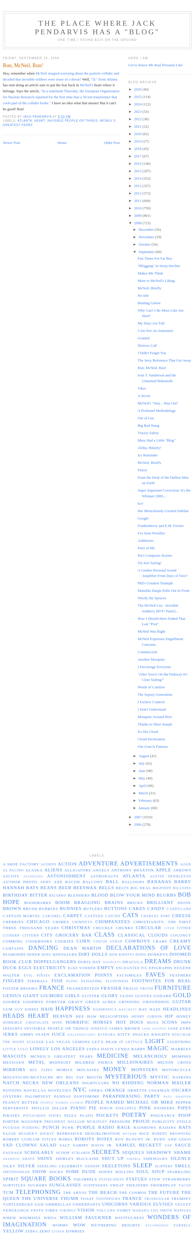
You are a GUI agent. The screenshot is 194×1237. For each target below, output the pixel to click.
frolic (131, 988)
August (144, 756)
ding (46, 955)
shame (182, 1152)
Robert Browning (171, 1134)
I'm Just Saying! (149, 563)
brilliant (160, 902)
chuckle (103, 928)
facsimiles (129, 975)
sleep (142, 1165)
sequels (133, 1152)
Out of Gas (146, 418)
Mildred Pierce (94, 1062)
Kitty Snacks (133, 1034)
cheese (181, 915)
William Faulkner (86, 1217)
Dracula (132, 962)
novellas (34, 1090)
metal (36, 1062)
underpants (87, 1204)
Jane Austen (154, 1028)
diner (33, 954)
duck (10, 967)
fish (57, 980)
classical (132, 935)
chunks (124, 928)
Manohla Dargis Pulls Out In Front (163, 590)
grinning (129, 1002)
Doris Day (89, 962)
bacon (72, 882)
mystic (159, 1076)
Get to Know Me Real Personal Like (155, 65)
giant (31, 995)
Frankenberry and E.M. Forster (160, 526)
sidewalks (155, 1158)
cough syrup (107, 941)
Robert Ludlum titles (29, 1139)
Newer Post (11, 143)
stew (155, 1179)
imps (186, 1022)
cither (184, 928)
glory (109, 995)
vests (37, 1210)
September (147, 252)
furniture (173, 987)
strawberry (177, 1179)
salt (65, 1145)
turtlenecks (18, 1204)
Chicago (38, 921)
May (142, 778)
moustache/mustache (28, 1077)
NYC (80, 1089)
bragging (87, 902)
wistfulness (129, 1218)
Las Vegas (58, 1042)
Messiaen (13, 1062)
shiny (45, 1158)
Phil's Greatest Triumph (155, 583)
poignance (162, 1115)
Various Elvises (151, 1204)
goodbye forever (44, 1002)
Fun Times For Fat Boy (155, 258)
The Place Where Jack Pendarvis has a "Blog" (97, 27)
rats (185, 1127)
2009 (138, 215)
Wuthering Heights (115, 1225)
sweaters (137, 1185)
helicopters (114, 1016)
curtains (13, 948)
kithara (107, 1034)
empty (105, 967)
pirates (11, 1115)
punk (68, 1127)
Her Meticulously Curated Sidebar (163, 511)
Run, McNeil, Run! (152, 368)
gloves (143, 996)
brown (12, 908)
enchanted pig (132, 968)
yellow (13, 1230)
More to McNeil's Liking (156, 280)
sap (168, 1145)
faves (155, 974)
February (146, 800)
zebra (31, 1231)
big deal (141, 888)
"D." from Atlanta (104, 79)
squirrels (85, 1179)
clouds (158, 935)
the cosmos (133, 1192)
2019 (138, 141)
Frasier (111, 988)
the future (163, 1192)
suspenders (95, 1185)
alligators (77, 870)
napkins (182, 1077)
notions (12, 1090)
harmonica (105, 1009)
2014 (138, 178)
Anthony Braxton (132, 870)
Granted (143, 338)
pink (145, 1107)
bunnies (71, 908)
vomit (124, 1210)
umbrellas (58, 1204)
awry (45, 882)
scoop (63, 1152)
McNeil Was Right (151, 631)
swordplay (163, 1185)
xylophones (157, 1225)
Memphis (181, 1056)
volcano (105, 1210)
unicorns (115, 1204)
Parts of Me (146, 548)
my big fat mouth (79, 1077)
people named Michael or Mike (129, 1102)
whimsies (30, 1218)
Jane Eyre (179, 1028)
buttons (115, 908)
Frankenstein (83, 988)
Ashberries (145, 540)
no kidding (128, 1082)
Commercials (147, 652)
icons (169, 1022)
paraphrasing (122, 1096)
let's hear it (108, 1042)
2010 (138, 208)
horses (103, 1022)
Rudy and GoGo (172, 1139)
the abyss (75, 1192)
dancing (43, 947)
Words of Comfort (151, 687)
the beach (102, 1192)
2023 (138, 111)
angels (100, 870)
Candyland (179, 909)
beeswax (85, 887)
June (142, 771)
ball (112, 881)
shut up (113, 1158)
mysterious (126, 1076)
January (145, 808)
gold (182, 995)
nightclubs (95, 1083)
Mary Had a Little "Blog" (156, 440)
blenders (79, 895)
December (147, 229)
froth (146, 989)
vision (86, 1210)
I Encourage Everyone (154, 667)
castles (94, 916)
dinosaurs (65, 954)
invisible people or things (72, 120)
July (142, 763)
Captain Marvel (22, 916)
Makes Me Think (150, 273)
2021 (138, 126)
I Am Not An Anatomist (155, 330)
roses (105, 1138)
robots (84, 1138)
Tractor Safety (148, 433)
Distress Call (147, 345)
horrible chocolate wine (32, 1023)
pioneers (164, 1108)
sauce (183, 1144)
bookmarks (37, 903)
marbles (181, 1049)
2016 (138, 163)
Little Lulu (15, 1049)
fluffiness (117, 981)
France (52, 987)
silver (26, 1165)
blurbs (166, 895)
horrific (78, 1022)
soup (158, 1171)
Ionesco (99, 1029)
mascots (15, 1056)
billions (182, 888)
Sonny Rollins (116, 1172)
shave (28, 1159)
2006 (138, 824)
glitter (91, 996)
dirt (84, 954)
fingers (13, 980)
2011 (138, 201)
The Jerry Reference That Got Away (164, 360)
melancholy (150, 1056)
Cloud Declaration (151, 739)
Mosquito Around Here (155, 717)
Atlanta (24, 120)
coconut (181, 935)
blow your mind (132, 895)
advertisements (149, 863)
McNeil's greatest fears (62, 1056)
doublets (112, 962)
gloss (127, 996)
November (147, 237)
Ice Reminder (147, 455)
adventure (98, 863)
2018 (138, 149)
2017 (138, 156)
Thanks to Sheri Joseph (155, 724)
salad (48, 1144)
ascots (11, 876)
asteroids (33, 876)
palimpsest (38, 1096)
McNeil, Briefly (149, 288)
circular (148, 927)
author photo (20, 882)
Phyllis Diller (50, 1108)
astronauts (104, 876)
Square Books (46, 1178)
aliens (53, 869)
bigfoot (162, 888)
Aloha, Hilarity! (149, 448)
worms (60, 1225)
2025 (138, 97)
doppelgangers (55, 961)
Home (62, 143)
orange (115, 1090)
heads (14, 1015)
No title (143, 295)
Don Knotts (121, 955)
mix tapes (41, 1070)
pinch (106, 1108)
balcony (93, 882)
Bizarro (57, 895)
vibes (51, 1210)
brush (30, 909)
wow (79, 1224)
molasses (88, 1070)
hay (143, 1009)
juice (59, 1034)
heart (39, 120)
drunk (182, 961)
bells (106, 887)
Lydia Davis (100, 1049)
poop (184, 1115)
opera (96, 1090)
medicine (113, 1055)
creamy (180, 941)
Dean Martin (82, 948)
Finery (142, 470)
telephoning (38, 1191)
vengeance (16, 1210)
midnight (60, 1062)
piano (78, 1107)
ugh (39, 1204)
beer (65, 887)
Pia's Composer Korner (155, 555)
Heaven (63, 1016)
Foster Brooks (20, 988)
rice (144, 1133)
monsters (144, 1069)
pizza (70, 1115)
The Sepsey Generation (155, 694)
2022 (138, 119)
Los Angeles (68, 1048)
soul (142, 1171)
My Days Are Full (151, 323)
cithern (11, 935)
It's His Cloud (148, 731)
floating (91, 981)
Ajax (185, 864)
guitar (181, 1001)
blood (99, 895)
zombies (75, 1231)
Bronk (184, 903)
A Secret (144, 396)
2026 (138, 89)
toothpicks (108, 1199)
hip (169, 1016)
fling (72, 981)
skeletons (116, 1165)
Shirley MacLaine (77, 1158)
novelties (59, 1090)
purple (86, 1127)
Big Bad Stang (148, 425)
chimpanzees (112, 921)
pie (93, 1107)
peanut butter (20, 1102)
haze (155, 1009)
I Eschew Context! (151, 702)
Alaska (34, 870)
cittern (30, 935)
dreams (157, 961)
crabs (160, 941)
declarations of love (148, 947)
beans (49, 887)
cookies (64, 941)
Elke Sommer (82, 968)
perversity (16, 1108)
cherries (13, 922)
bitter (38, 895)
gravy (75, 1002)
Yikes (142, 388)
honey (183, 1016)
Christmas (76, 927)
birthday (15, 895)
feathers (180, 975)
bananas (159, 881)
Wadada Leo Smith (152, 1210)
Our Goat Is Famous (153, 746)
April (143, 785)
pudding (31, 1128)
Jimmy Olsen (34, 1034)
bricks (135, 903)
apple (163, 869)
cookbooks (39, 941)
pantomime (87, 1096)
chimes (61, 922)
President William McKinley (75, 1122)
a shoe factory (21, 864)
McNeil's (86, 85)
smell (183, 1165)
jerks (10, 1034)
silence (180, 1158)
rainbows (145, 1127)
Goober (11, 1002)
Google (143, 518)
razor (9, 1134)
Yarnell (182, 1225)
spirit (11, 1178)
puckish (11, 1128)
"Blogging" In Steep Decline (159, 266)
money (115, 1069)
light (155, 1041)
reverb (130, 1133)
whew (9, 1218)
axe (58, 882)
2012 (138, 193)
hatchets (128, 1009)
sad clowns (20, 1144)
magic (158, 1048)
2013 (138, 186)
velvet (183, 1204)
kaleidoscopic (82, 1034)
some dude (81, 1171)
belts (122, 888)
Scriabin (81, 1153)
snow (39, 1171)
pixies (55, 1116)
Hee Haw (86, 1016)
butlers (93, 909)
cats (130, 915)
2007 (138, 817)
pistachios (34, 1116)
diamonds (14, 954)
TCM (8, 1192)
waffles (182, 1210)
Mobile (64, 1070)
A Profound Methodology (157, 410)
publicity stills (171, 1121)
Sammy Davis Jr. (93, 1145)
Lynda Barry (131, 1049)
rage (124, 1127)
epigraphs (161, 968)
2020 (138, 134)
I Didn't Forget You (152, 353)
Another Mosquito (151, 659)
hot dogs (130, 1022)
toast (87, 1198)
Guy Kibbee (27, 1009)
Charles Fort (155, 916)
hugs (153, 1022)
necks (31, 1082)
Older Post (112, 143)
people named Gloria (62, 1102)
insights (13, 1028)
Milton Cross (174, 1062)
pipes (184, 1107)
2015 (138, 171)
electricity (49, 967)
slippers (164, 1166)
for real (178, 980)
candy (156, 908)
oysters (12, 1096)
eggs (25, 967)
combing (13, 941)
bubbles (48, 909)
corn (83, 941)
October (145, 244)
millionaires (135, 1062)
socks (56, 1172)
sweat (117, 1185)
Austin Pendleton (170, 876)
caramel (52, 916)
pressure (120, 1121)
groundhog (156, 1002)
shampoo (11, 1158)
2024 (138, 104)
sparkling (179, 1172)
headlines (177, 1009)
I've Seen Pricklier (151, 533)
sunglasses (65, 1184)
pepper (183, 1102)
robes (65, 1139)
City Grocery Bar (66, 935)
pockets (107, 1115)
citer (169, 928)
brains (114, 902)
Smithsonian (16, 1172)
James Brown (124, 1028)
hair (47, 1009)
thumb (69, 1198)
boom (62, 902)
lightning (179, 1042)
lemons (81, 1042)
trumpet (181, 1198)
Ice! (140, 503)
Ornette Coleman (149, 1090)
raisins (167, 1127)
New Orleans (60, 1082)
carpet (73, 915)
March (144, 793)
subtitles (14, 1185)
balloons (133, 882)
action (67, 863)
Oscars (181, 1090)
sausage (13, 1152)
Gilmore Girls (60, 995)
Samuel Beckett (139, 1144)
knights (160, 1034)
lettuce (134, 1042)
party (152, 1096)
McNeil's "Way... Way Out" (158, 403)
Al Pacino (13, 870)
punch (51, 1127)
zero (44, 1231)
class (104, 934)
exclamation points (83, 975)
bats (32, 887)
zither (58, 1231)
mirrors (14, 1069)
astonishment (66, 875)
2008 (138, 223)
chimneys (82, 922)
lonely (39, 1048)
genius (12, 995)
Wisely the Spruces (152, 598)
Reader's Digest (36, 1134)
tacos (185, 1185)
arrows (182, 870)
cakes (137, 908)
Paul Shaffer (177, 1096)
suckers (37, 1185)
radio (106, 1127)
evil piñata (37, 975)
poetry (134, 1114)
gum (8, 1009)
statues (136, 1178)
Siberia (134, 1158)
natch (11, 1082)
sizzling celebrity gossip (68, 1166)
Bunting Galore (149, 303)
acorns (48, 864)
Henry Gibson (147, 1017)
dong (141, 955)
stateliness (111, 1179)
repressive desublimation (88, 1133)
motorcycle (176, 1070)
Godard (162, 996)
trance (132, 1198)
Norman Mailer (169, 1082)
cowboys (137, 941)
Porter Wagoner (22, 1121)
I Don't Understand (152, 709)
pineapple (126, 1108)
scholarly (39, 1152)
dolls (100, 954)
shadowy (159, 1152)
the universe (40, 1198)
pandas (62, 1096)
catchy (113, 916)
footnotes (146, 980)
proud (141, 1121)
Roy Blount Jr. (133, 1139)
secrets (106, 1151)
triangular (156, 1199)
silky (9, 1166)
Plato (86, 1115)
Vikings (67, 1210)
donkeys (158, 954)
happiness (72, 1008)
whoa (50, 1218)
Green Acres (101, 1002)
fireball (38, 981)
